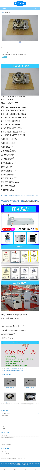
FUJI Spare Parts (29, 195)
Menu (25, 468)
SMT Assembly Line (5, 422)
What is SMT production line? (6, 444)
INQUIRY (4, 56)
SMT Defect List (4, 435)
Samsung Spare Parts (12, 195)
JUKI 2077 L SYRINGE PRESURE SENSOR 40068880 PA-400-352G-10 (17, 368)
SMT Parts (3, 426)
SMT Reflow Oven (31, 198)
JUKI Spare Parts (4, 195)
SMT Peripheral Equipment (5, 201)
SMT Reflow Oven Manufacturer (33, 463)
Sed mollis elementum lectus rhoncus (7, 437)
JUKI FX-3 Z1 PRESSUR (30, 387)
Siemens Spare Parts (7, 197)
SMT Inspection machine (6, 419)
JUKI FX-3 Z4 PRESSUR (10, 387)
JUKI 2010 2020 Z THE (10, 402)
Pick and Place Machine (12, 200)
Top (35, 468)
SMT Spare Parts (21, 201)
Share (5, 468)
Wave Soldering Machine (6, 420)
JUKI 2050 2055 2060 (30, 402)
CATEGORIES (3, 8)
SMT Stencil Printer (20, 200)
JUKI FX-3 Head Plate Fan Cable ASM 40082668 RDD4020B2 (14, 370)
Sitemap (28, 464)
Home (3, 12)
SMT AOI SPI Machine (27, 200)
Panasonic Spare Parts (20, 195)
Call (15, 468)
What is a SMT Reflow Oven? (6, 439)
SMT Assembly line (14, 201)
